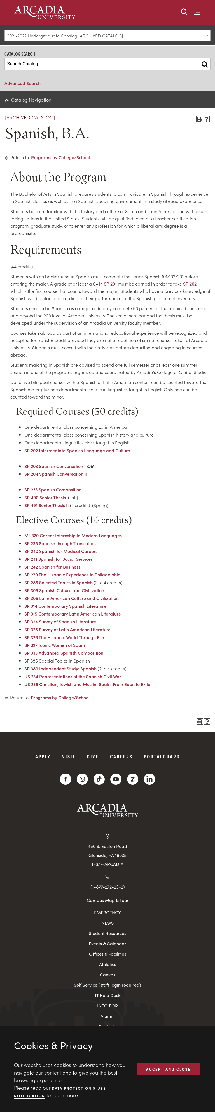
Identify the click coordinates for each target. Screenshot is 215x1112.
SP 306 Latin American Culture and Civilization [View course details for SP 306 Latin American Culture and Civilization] (71, 598)
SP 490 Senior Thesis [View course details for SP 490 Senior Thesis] (45, 497)
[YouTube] (115, 779)
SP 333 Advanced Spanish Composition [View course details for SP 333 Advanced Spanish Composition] (63, 653)
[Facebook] (65, 779)
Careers (121, 756)
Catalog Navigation (31, 99)
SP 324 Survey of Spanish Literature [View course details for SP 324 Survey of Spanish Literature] (60, 621)
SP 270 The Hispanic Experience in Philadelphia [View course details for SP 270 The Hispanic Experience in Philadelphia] (72, 574)
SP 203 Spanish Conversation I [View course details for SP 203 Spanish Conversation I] (55, 466)
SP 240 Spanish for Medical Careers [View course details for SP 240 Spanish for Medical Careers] (60, 551)
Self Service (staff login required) (107, 985)
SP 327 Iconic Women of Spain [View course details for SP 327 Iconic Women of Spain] (54, 645)
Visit (69, 756)
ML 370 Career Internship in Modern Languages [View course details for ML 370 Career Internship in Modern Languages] (73, 535)
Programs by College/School (60, 157)
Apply (43, 756)
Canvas (107, 974)
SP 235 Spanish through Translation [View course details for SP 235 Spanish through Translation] (60, 543)
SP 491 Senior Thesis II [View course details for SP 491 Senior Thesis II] (46, 505)
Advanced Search (22, 83)
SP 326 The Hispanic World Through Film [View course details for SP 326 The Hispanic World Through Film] (65, 637)
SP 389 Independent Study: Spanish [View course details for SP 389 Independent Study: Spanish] (60, 668)
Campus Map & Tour (107, 900)
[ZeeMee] (132, 779)
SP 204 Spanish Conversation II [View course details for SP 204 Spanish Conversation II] (55, 474)
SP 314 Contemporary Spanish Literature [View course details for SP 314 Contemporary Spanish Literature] (65, 606)
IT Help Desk (107, 995)
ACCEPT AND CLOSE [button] (168, 1069)
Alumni (107, 1016)
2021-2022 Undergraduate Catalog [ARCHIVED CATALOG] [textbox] (65, 35)
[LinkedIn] (149, 779)
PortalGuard (162, 756)
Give (93, 756)
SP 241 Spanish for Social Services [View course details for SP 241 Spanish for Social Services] (58, 559)
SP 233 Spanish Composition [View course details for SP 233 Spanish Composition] (52, 489)
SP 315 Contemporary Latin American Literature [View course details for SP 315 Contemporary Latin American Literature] (72, 614)
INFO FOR (107, 1005)
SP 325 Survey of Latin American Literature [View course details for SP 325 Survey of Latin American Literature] (67, 629)
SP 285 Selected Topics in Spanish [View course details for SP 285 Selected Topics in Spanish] (58, 582)
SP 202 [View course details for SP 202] (190, 284)
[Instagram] (82, 779)
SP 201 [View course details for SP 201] (110, 284)
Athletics (107, 964)
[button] (184, 12)
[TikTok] (99, 779)
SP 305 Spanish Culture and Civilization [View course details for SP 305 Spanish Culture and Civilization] (64, 590)
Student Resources (107, 933)
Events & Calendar (107, 943)
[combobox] (107, 35)
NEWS (108, 922)
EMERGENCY (107, 912)
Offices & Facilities (107, 953)
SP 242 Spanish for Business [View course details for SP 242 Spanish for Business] (52, 567)
